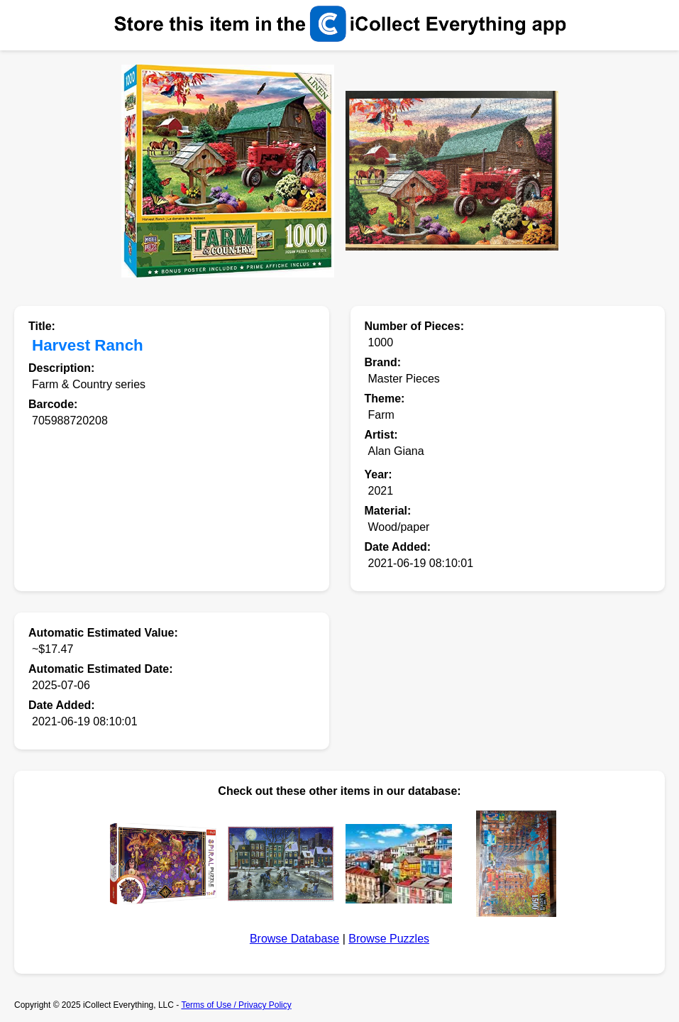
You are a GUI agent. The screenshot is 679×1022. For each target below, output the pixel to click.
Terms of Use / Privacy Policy (236, 1005)
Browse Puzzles (388, 939)
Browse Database (294, 939)
